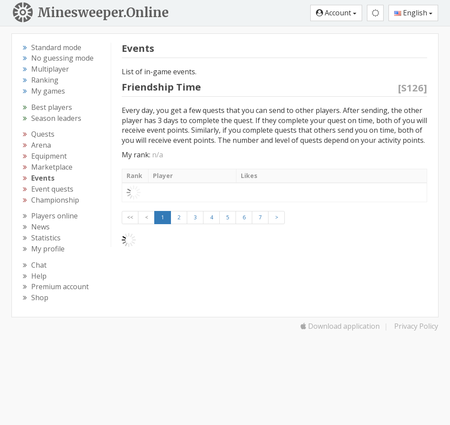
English (413, 13)
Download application (340, 326)
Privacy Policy (416, 326)
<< (130, 217)
